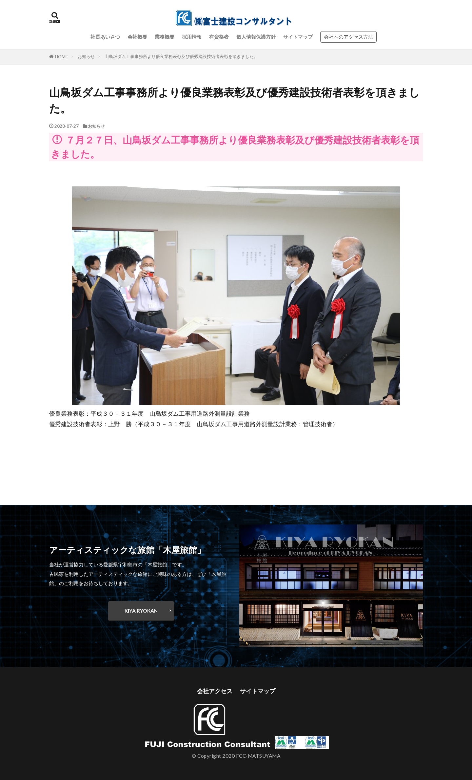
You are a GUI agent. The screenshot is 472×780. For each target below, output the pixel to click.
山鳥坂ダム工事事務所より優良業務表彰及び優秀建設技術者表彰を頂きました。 (181, 56)
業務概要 (164, 37)
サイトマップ (298, 37)
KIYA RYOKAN (141, 611)
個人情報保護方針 (256, 37)
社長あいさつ (105, 37)
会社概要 (137, 37)
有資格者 (219, 37)
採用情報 (192, 37)
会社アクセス (214, 691)
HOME (61, 56)
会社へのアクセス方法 (348, 37)
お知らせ (86, 56)
